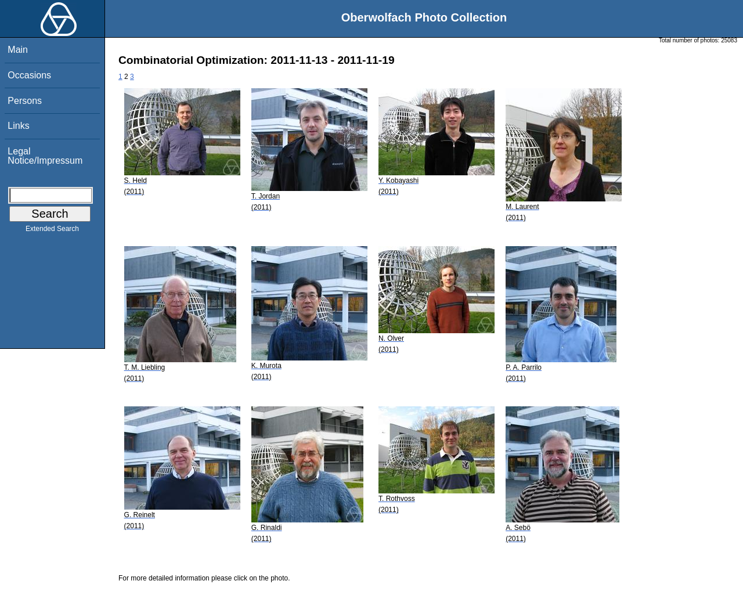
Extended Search (52, 231)
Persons (25, 101)
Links (18, 126)
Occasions (29, 75)
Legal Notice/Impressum (45, 155)
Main (18, 50)
